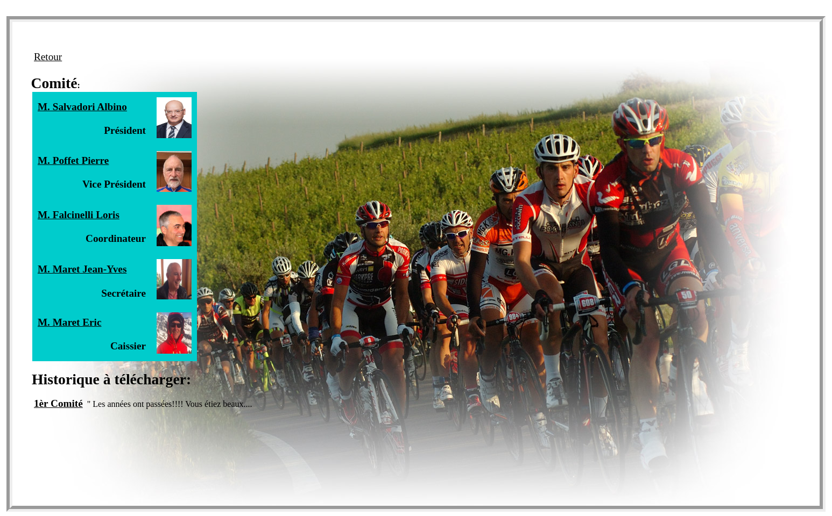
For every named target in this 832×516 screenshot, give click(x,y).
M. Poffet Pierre (73, 160)
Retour (48, 56)
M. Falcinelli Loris (78, 214)
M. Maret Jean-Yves (82, 269)
